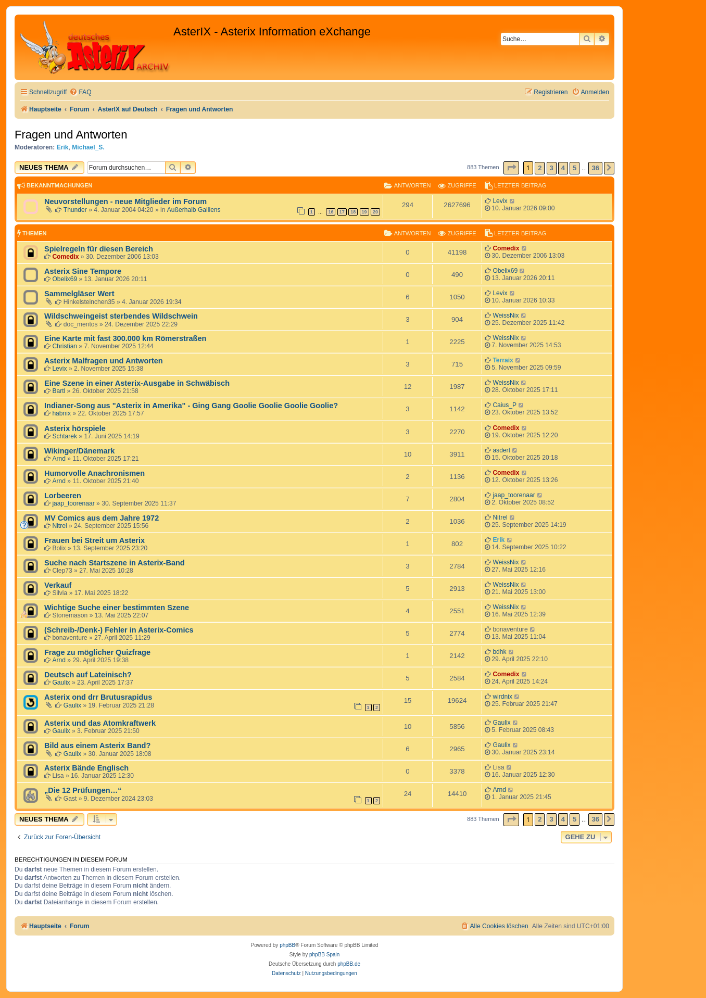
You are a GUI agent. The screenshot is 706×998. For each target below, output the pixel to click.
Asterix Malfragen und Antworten (103, 361)
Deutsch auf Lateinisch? (88, 675)
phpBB (287, 945)
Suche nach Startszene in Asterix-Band (114, 563)
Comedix (65, 256)
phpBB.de (348, 964)
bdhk (499, 651)
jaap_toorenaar (73, 503)
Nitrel (59, 525)
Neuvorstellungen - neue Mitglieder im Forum (125, 201)
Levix (500, 201)
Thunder (75, 209)
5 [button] (574, 168)
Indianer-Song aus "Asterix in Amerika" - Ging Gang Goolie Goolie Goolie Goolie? (191, 405)
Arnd (59, 458)
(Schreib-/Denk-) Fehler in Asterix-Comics (119, 630)
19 (364, 211)
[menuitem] (80, 92)
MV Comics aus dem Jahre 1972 (101, 518)
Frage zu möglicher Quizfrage (97, 652)
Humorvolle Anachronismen (94, 473)
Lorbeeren (62, 495)
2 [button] (539, 168)
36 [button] (595, 168)
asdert (501, 450)
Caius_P (504, 405)
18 (353, 211)
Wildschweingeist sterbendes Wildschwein (121, 316)
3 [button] (551, 168)
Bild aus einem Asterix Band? (97, 745)
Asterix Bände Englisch (86, 768)
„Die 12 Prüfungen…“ (82, 790)
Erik (63, 147)
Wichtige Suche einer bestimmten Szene (116, 607)
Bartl (58, 391)
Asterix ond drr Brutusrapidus (98, 697)
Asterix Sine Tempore (82, 271)
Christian (64, 346)
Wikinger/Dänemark (79, 451)
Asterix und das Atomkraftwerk (100, 723)
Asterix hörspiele (75, 428)
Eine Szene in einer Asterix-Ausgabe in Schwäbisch (137, 383)
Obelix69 (64, 279)
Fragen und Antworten (71, 134)
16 (330, 211)
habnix (61, 413)
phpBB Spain (324, 954)
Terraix (503, 360)
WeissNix (506, 315)
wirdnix (502, 696)
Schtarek (64, 436)
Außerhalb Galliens (194, 209)
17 (342, 211)
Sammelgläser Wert (79, 293)
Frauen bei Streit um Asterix (94, 540)
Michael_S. (88, 147)
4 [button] (563, 168)
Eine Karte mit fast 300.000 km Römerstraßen (125, 338)
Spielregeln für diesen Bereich (98, 249)
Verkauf (57, 585)
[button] (511, 167)
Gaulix (61, 682)
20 (375, 211)
